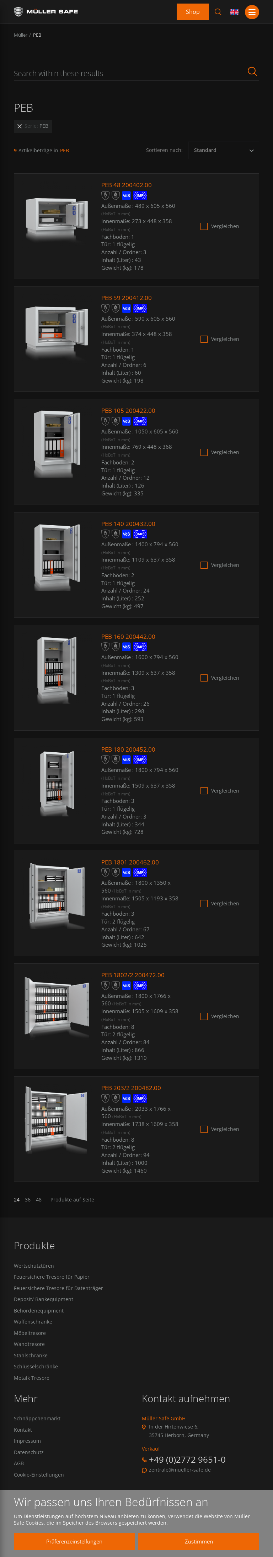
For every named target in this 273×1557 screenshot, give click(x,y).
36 (28, 1199)
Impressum (27, 1448)
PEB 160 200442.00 (129, 636)
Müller (20, 35)
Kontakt (23, 1436)
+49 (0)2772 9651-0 (187, 1465)
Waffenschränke (33, 1325)
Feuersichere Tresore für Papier (52, 1277)
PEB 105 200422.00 (129, 410)
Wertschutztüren (34, 1266)
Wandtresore (29, 1348)
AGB (19, 1472)
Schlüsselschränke (36, 1372)
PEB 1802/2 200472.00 (134, 975)
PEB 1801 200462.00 (131, 862)
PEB (37, 35)
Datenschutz (29, 1460)
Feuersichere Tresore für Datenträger (58, 1289)
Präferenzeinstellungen (69, 1541)
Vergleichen (225, 226)
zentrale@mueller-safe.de (180, 1476)
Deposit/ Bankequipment (43, 1301)
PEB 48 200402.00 (127, 184)
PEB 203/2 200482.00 (132, 1087)
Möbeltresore (30, 1337)
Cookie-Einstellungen (39, 1483)
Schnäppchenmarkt (37, 1424)
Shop (193, 12)
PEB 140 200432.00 (129, 523)
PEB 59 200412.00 (127, 297)
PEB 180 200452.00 (129, 749)
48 (39, 1199)
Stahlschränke (31, 1360)
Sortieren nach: (164, 150)
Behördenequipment (39, 1313)
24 (17, 1199)
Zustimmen (194, 1541)
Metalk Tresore (31, 1384)
